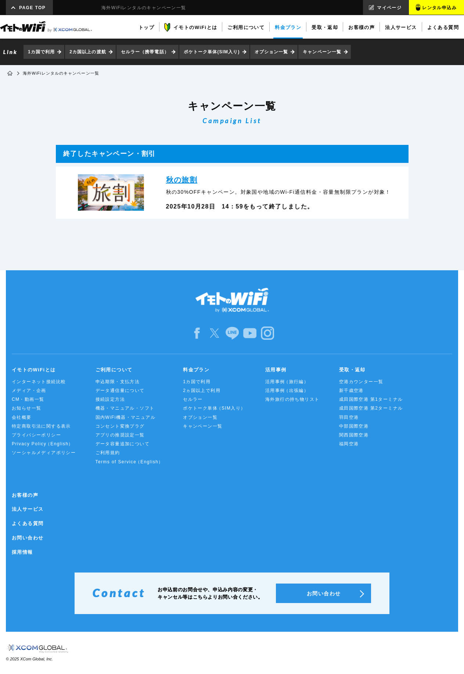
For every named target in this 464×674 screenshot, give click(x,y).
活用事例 (276, 369)
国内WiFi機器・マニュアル (126, 417)
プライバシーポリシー (36, 435)
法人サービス (27, 509)
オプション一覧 (271, 51)
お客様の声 (25, 495)
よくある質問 (27, 523)
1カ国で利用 (41, 51)
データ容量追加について (123, 443)
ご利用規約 (108, 452)
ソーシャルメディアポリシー (44, 452)
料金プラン (196, 369)
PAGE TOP (32, 7)
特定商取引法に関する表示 (41, 426)
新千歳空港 (351, 390)
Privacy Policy (42, 444)
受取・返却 (352, 369)
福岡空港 (349, 443)
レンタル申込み (439, 7)
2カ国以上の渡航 (87, 51)
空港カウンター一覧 (361, 381)
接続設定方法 (110, 399)
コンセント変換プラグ (120, 426)
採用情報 (22, 552)
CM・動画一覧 (28, 399)
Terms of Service (129, 462)
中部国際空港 (353, 426)
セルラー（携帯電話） (145, 51)
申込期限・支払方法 (118, 381)
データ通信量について (120, 390)
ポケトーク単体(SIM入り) (212, 51)
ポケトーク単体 (214, 408)
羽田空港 (349, 417)
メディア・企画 (29, 390)
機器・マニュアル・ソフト (125, 408)
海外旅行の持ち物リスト (292, 399)
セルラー (193, 399)
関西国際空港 (353, 435)
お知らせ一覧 (26, 408)
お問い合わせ (27, 538)
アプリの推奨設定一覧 (120, 435)
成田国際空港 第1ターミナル (371, 399)
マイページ (389, 7)
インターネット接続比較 (39, 381)
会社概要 (22, 417)
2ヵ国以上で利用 (201, 390)
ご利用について (114, 369)
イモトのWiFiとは (33, 369)
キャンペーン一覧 (322, 51)
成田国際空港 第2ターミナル (371, 408)
